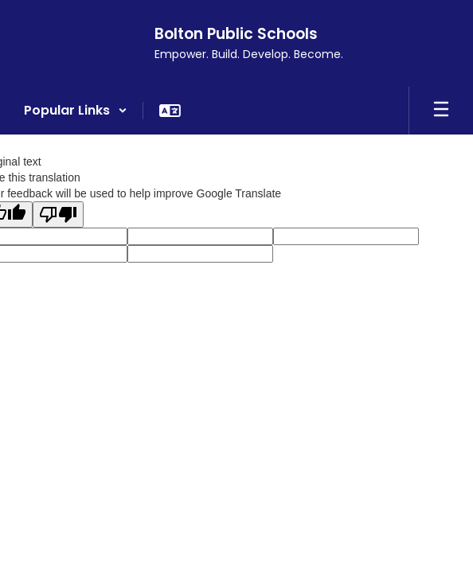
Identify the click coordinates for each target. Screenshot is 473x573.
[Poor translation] (58, 214)
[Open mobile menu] (441, 110)
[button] (75, 110)
